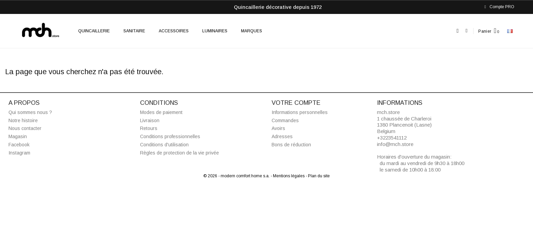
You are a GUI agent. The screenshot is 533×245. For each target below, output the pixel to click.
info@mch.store (395, 144)
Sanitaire (134, 31)
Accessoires (174, 31)
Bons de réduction (291, 144)
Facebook (19, 144)
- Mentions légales (288, 176)
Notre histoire (23, 120)
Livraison (149, 120)
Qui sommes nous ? (30, 112)
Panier (484, 31)
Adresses (282, 136)
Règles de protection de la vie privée (179, 153)
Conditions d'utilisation (164, 144)
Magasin (17, 136)
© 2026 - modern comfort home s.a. (237, 176)
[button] (457, 31)
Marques (251, 31)
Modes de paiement (161, 112)
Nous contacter (24, 128)
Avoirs (278, 128)
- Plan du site (318, 176)
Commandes (285, 120)
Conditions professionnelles (170, 136)
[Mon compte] (466, 30)
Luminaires (214, 31)
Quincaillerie (94, 31)
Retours (148, 128)
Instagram (19, 153)
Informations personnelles (300, 112)
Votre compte (296, 102)
